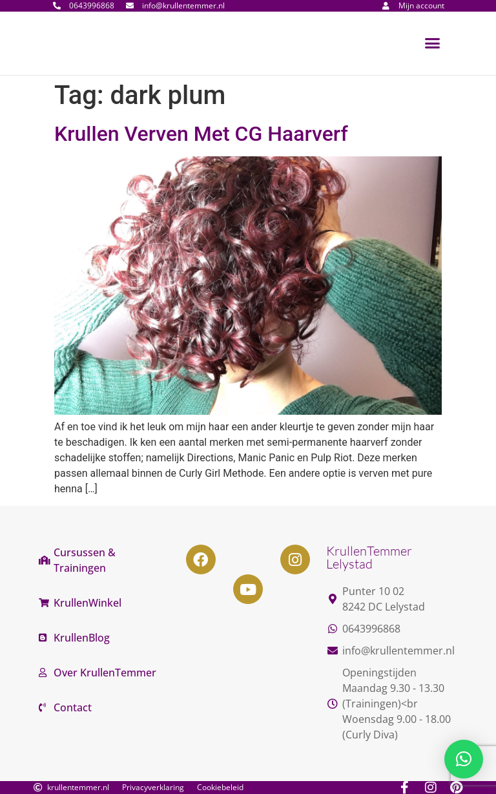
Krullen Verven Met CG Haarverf (201, 133)
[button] (432, 43)
